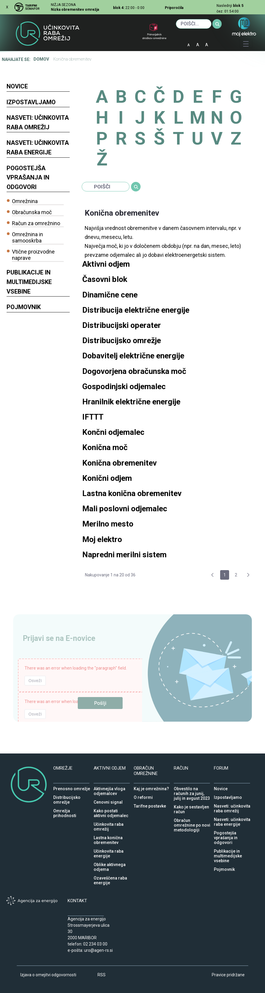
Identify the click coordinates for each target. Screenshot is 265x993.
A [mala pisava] (188, 45)
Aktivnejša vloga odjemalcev (109, 787)
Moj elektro (102, 539)
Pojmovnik (24, 307)
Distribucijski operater (121, 325)
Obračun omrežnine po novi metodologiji (192, 819)
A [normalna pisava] (197, 44)
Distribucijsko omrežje (121, 340)
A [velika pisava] (206, 44)
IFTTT (92, 416)
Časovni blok (104, 279)
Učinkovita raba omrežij (109, 823)
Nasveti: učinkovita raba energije (38, 147)
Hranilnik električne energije (131, 401)
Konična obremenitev (119, 462)
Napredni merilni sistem (124, 554)
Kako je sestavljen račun (191, 805)
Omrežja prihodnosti (64, 809)
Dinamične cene (110, 294)
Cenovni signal (108, 801)
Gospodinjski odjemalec (124, 386)
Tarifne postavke (150, 804)
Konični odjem (107, 478)
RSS (102, 974)
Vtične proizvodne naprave (33, 254)
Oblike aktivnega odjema (110, 863)
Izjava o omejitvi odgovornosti (48, 974)
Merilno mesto (108, 523)
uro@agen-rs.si (98, 950)
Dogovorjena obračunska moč (134, 371)
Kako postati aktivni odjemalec (111, 809)
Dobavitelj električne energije (133, 355)
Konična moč (105, 447)
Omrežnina (25, 201)
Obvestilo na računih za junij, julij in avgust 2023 (192, 787)
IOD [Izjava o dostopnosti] (217, 43)
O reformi (143, 796)
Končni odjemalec (113, 432)
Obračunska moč (32, 212)
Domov (41, 59)
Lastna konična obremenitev (132, 493)
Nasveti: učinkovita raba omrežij (38, 122)
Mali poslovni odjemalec (124, 508)
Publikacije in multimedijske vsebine (29, 282)
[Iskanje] (193, 24)
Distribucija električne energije (135, 310)
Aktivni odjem (106, 264)
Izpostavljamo (31, 102)
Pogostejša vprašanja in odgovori (28, 178)
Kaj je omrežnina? (151, 787)
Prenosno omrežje (71, 787)
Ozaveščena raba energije (110, 876)
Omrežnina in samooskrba (27, 237)
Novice (17, 86)
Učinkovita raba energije (109, 850)
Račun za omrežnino (36, 223)
